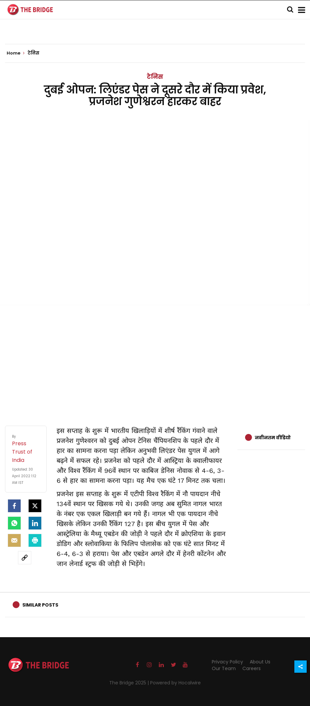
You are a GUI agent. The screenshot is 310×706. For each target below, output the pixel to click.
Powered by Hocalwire (175, 682)
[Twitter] (35, 505)
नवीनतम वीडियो (273, 437)
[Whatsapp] (14, 523)
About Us (260, 661)
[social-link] (24, 557)
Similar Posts (40, 605)
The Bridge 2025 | (129, 682)
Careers (251, 668)
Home (16, 53)
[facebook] (14, 505)
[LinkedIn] (35, 523)
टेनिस (155, 76)
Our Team (224, 668)
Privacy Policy (227, 661)
